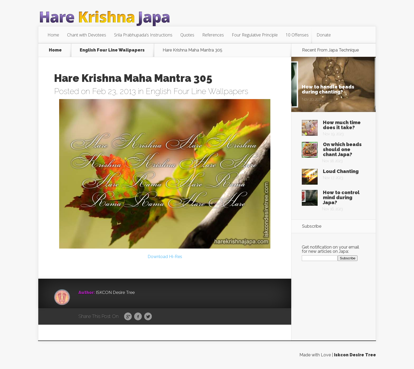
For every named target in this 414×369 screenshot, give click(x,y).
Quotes (187, 35)
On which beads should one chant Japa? (342, 149)
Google (128, 316)
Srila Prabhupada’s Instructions (143, 35)
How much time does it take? (342, 125)
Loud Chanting (341, 171)
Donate (324, 35)
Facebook (138, 316)
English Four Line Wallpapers (112, 50)
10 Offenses (297, 35)
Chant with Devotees (86, 35)
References (213, 35)
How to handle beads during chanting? (328, 89)
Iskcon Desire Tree (355, 354)
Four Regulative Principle (255, 35)
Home (53, 35)
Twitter (148, 316)
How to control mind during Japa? (341, 197)
